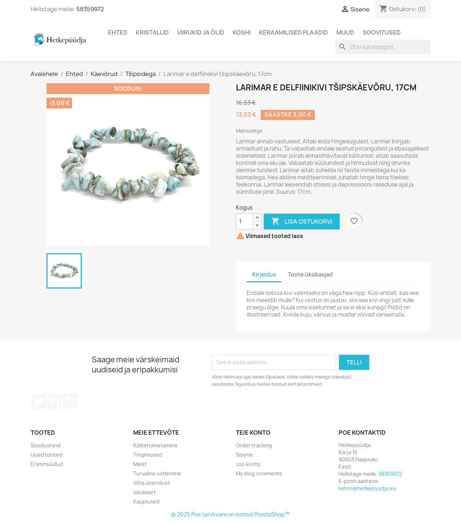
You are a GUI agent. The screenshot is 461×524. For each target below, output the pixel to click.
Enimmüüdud (47, 464)
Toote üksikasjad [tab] (310, 274)
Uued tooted (46, 454)
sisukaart (144, 492)
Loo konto (248, 464)
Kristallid (152, 32)
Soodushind (46, 445)
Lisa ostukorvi (301, 221)
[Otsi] (382, 47)
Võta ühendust (151, 482)
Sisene (244, 454)
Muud (345, 32)
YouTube (54, 401)
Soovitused (382, 32)
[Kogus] (244, 221)
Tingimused (147, 454)
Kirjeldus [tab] (264, 274)
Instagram (70, 401)
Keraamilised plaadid (293, 32)
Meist (140, 464)
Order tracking (254, 445)
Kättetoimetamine (155, 445)
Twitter (38, 401)
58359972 (90, 9)
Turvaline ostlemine (157, 473)
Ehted (117, 32)
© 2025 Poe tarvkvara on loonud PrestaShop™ (230, 514)
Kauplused (146, 501)
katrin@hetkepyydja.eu (367, 488)
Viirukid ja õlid (200, 32)
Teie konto (253, 432)
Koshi (242, 32)
